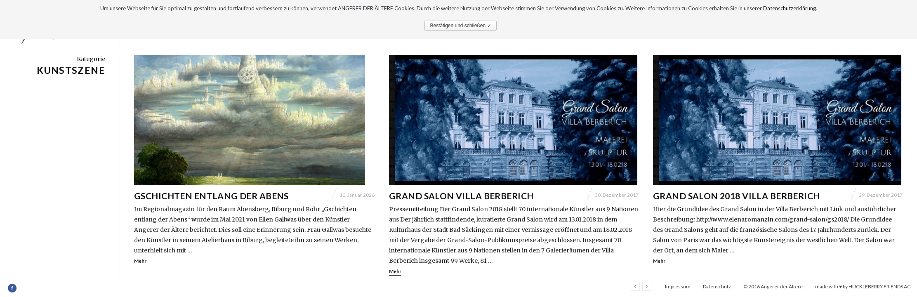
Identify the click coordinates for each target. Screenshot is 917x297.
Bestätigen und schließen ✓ (460, 25)
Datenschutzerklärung (789, 8)
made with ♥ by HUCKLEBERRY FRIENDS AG (863, 286)
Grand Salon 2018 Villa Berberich (736, 196)
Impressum (678, 286)
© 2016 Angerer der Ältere (773, 286)
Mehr (140, 261)
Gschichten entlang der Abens (211, 196)
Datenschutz (717, 286)
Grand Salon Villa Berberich (461, 196)
